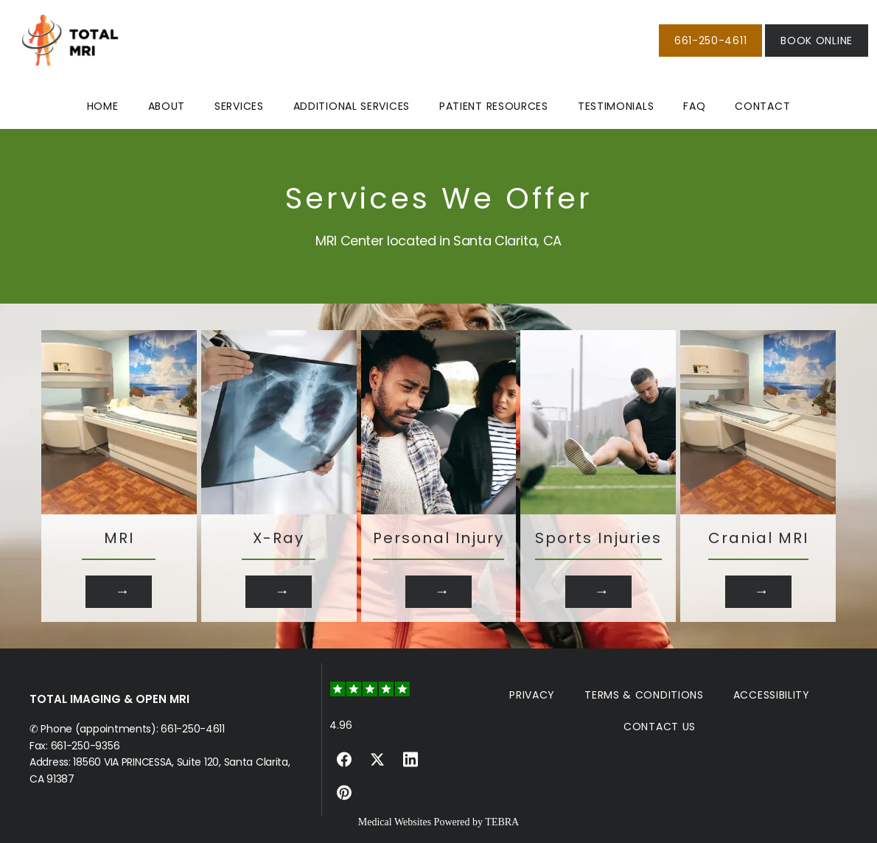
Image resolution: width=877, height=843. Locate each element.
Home (103, 106)
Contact (762, 106)
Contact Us (659, 726)
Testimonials (616, 106)
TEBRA (502, 822)
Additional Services (351, 106)
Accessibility (771, 695)
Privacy (532, 695)
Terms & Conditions (644, 695)
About (167, 106)
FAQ (694, 106)
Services (239, 106)
